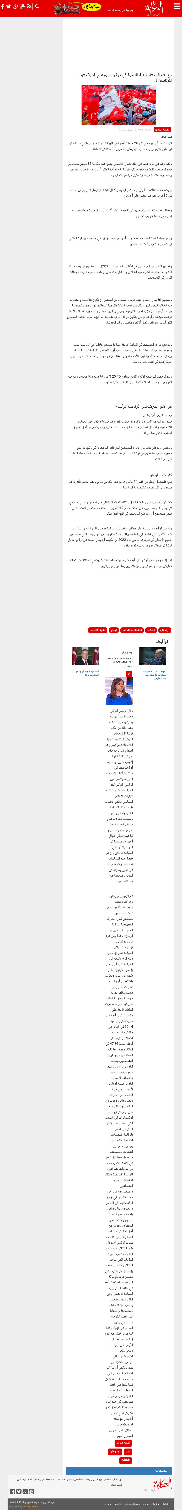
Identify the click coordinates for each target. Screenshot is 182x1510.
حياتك (61, 1479)
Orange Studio (30, 1506)
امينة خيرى (127, 666)
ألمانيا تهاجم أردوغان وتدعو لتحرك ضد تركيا (87, 673)
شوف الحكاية (115, 1485)
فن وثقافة (39, 1479)
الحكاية (151, 630)
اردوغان (164, 630)
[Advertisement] (119, 45)
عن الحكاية (167, 1504)
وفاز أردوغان (127, 652)
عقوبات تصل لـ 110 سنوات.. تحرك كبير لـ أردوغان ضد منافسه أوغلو (154, 675)
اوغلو (114, 630)
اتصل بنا (108, 1504)
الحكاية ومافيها (162, 130)
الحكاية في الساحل (75, 1479)
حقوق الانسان (98, 630)
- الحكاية (163, 137)
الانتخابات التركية (132, 630)
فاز (128, 1451)
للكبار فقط (50, 1479)
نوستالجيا (21, 1479)
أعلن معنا (118, 1504)
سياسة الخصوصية (151, 1504)
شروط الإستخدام (132, 1504)
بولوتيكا (90, 1479)
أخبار (115, 1479)
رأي (128, 673)
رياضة (30, 1479)
